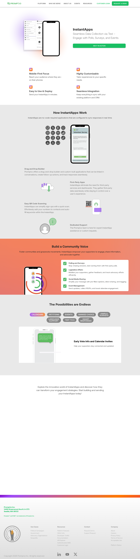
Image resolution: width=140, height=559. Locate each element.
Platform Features (63, 531)
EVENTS (77, 3)
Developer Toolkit (63, 535)
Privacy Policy (115, 535)
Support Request (90, 533)
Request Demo (89, 531)
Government (35, 533)
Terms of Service (116, 538)
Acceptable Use (116, 540)
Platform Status (116, 545)
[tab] (37, 314)
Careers (113, 533)
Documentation (62, 538)
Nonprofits (34, 538)
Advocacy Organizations (39, 535)
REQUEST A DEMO (120, 3)
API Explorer (61, 540)
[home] (15, 3)
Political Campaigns (37, 531)
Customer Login (62, 545)
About (113, 531)
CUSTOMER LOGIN (103, 3)
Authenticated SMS (64, 543)
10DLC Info (61, 533)
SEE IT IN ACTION (99, 46)
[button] (41, 3)
